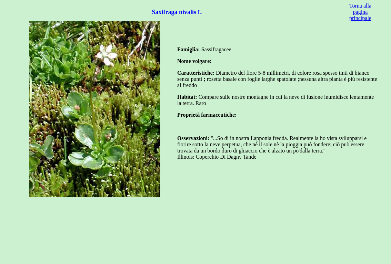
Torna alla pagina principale (360, 12)
